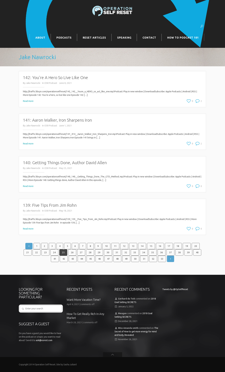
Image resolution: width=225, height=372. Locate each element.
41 (55, 259)
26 (72, 252)
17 (169, 246)
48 (117, 259)
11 (115, 246)
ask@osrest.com (44, 340)
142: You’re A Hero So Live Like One (55, 77)
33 (134, 252)
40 (197, 252)
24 (54, 252)
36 (161, 252)
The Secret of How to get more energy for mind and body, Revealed (136, 331)
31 (117, 252)
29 (99, 252)
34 (143, 252)
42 (64, 259)
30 (108, 252)
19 (186, 246)
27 (81, 252)
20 (195, 246)
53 (162, 259)
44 (81, 259)
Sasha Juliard (70, 364)
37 (170, 252)
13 (133, 246)
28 (90, 252)
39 (188, 252)
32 (126, 252)
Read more (28, 101)
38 (179, 252)
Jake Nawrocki (33, 83)
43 (72, 259)
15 (151, 246)
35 (152, 252)
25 (63, 252)
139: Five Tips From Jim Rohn (50, 205)
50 (135, 259)
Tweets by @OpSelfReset (175, 289)
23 (45, 252)
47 (108, 259)
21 (27, 252)
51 (144, 259)
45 (90, 259)
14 (142, 246)
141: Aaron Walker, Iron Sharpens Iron (57, 120)
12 (124, 246)
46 (99, 259)
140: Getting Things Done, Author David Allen (65, 162)
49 (126, 259)
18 (178, 246)
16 (160, 246)
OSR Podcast (50, 83)
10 (106, 246)
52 (153, 259)
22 (36, 252)
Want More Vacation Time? (84, 299)
